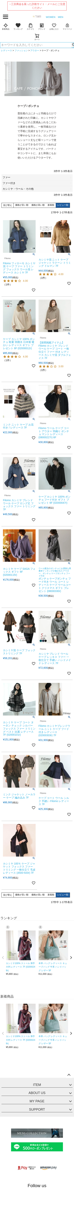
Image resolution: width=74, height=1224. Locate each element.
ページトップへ (69, 1075)
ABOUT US (37, 1093)
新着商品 (5, 26)
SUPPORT (37, 1109)
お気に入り (54, 26)
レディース (6, 50)
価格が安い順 (21, 205)
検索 (73, 45)
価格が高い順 (38, 205)
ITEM (37, 1085)
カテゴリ (30, 26)
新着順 (51, 205)
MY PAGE (37, 1101)
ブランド (41, 26)
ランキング (18, 26)
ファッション (21, 50)
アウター (34, 50)
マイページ (67, 26)
